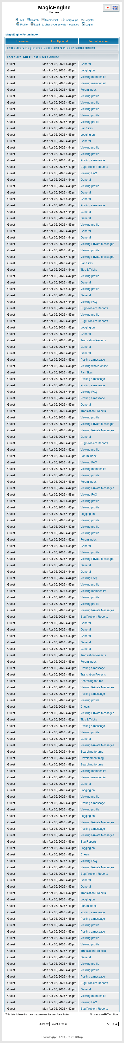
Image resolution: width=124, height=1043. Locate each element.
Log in (87, 24)
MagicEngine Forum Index (21, 34)
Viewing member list (93, 77)
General (86, 64)
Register (87, 20)
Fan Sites (87, 128)
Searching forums (92, 681)
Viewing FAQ (89, 173)
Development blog (92, 758)
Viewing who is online (94, 366)
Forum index (89, 89)
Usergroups (69, 20)
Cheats (85, 706)
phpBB (55, 1037)
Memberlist (50, 20)
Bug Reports (89, 841)
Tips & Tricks (89, 269)
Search (33, 20)
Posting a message (93, 160)
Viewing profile (90, 96)
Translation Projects (93, 340)
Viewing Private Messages (97, 244)
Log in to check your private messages (55, 24)
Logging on (88, 70)
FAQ (19, 20)
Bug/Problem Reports (94, 167)
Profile (21, 24)
